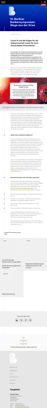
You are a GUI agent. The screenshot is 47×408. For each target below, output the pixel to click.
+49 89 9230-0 (19, 403)
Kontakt (12, 383)
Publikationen (23, 340)
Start (23, 337)
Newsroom (13, 367)
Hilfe (11, 374)
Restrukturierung (15, 169)
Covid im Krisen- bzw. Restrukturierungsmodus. (22, 188)
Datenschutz (14, 377)
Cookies (13, 380)
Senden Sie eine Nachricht (22, 407)
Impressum (13, 370)
